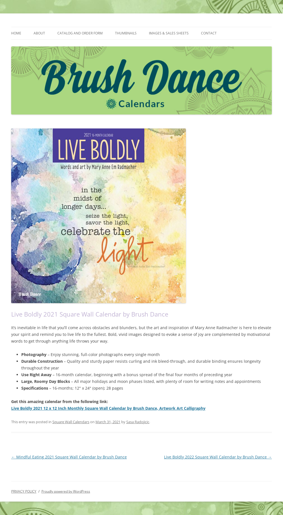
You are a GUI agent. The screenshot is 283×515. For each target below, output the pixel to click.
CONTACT (209, 33)
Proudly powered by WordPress (65, 491)
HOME (16, 33)
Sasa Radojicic (137, 421)
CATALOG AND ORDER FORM (80, 33)
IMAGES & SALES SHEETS (169, 33)
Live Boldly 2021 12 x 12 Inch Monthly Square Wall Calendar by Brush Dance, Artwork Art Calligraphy (108, 408)
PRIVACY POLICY (23, 491)
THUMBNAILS (126, 33)
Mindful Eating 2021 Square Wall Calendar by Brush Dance (69, 457)
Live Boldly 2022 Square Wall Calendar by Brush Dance (218, 457)
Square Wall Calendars (70, 421)
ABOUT (39, 33)
